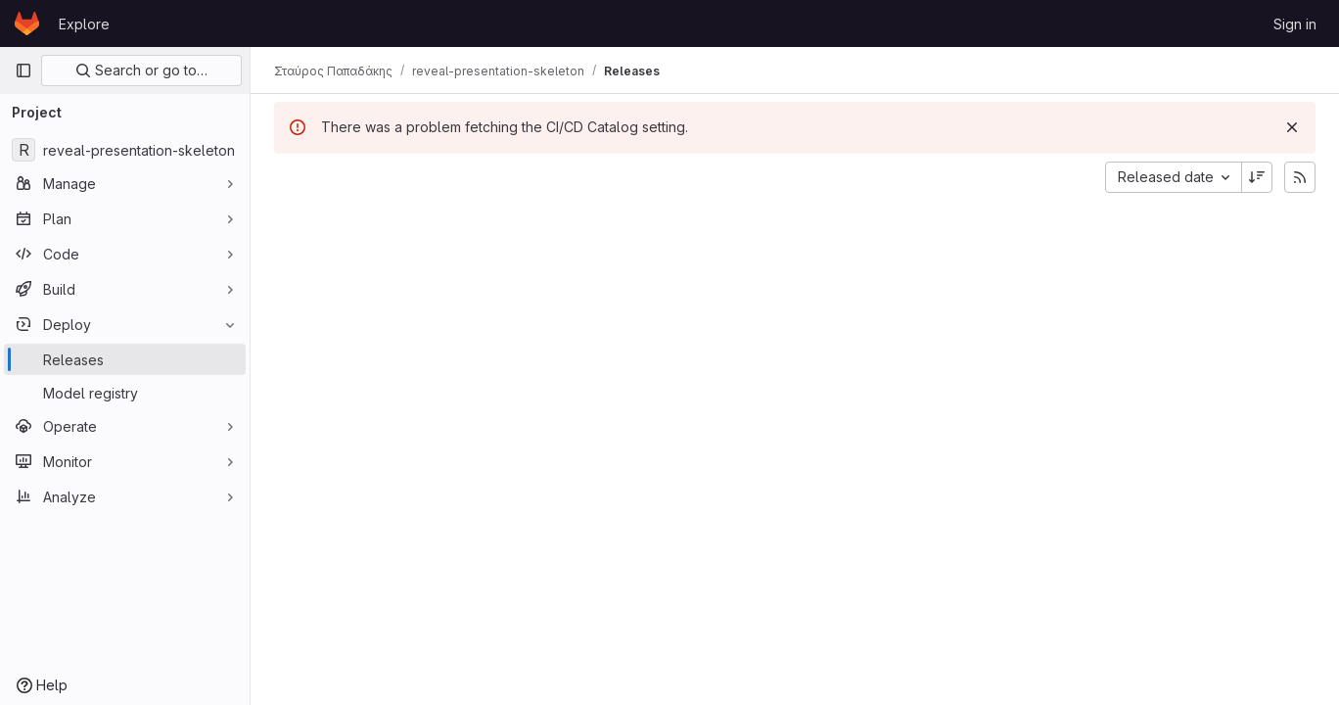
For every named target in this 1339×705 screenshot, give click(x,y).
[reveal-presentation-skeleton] (125, 149)
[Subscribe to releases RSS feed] (1300, 177)
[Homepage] (27, 23)
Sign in (1294, 24)
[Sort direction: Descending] (1256, 177)
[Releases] (125, 359)
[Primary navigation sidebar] (23, 70)
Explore (84, 24)
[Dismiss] (1292, 127)
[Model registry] (125, 392)
